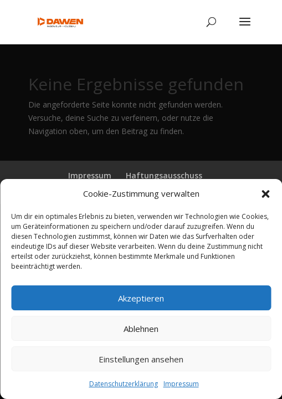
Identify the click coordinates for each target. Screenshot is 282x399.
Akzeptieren (141, 298)
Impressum (181, 383)
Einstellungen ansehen (141, 359)
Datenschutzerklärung (123, 383)
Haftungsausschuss (164, 175)
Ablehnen (141, 328)
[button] (265, 194)
